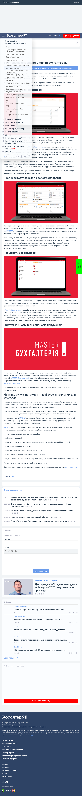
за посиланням (71, 467)
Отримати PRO (8, 740)
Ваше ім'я (7, 539)
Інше (12, 476)
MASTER (22, 83)
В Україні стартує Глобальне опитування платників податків (39, 521)
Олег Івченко (18, 637)
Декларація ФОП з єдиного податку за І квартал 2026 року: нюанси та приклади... (56, 587)
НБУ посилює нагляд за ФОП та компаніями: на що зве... (40, 650)
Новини (5, 764)
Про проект (6, 767)
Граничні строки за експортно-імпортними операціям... (40, 609)
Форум (4, 773)
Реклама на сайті (9, 770)
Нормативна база (9, 743)
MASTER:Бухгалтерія (36, 147)
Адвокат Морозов (20, 606)
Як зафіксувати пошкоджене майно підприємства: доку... (40, 640)
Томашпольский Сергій (46, 581)
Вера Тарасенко (19, 616)
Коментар (7, 547)
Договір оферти (8, 753)
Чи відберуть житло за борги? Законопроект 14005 (38, 620)
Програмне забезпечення (12, 749)
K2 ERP (16, 627)
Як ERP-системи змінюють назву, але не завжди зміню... (40, 630)
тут (32, 735)
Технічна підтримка (10, 759)
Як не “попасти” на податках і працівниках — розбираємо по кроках (42, 510)
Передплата (72, 36)
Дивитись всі (11, 658)
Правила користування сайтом (15, 756)
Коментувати (41, 571)
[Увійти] (76, 2)
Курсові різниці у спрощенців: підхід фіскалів (32, 517)
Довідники (6, 746)
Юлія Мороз (18, 647)
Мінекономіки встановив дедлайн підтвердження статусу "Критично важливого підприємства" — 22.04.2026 (44, 498)
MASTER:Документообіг (20, 378)
